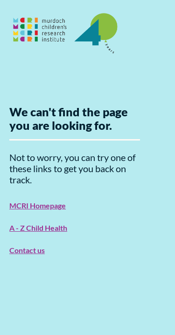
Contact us (27, 250)
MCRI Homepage (37, 205)
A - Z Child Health (38, 227)
